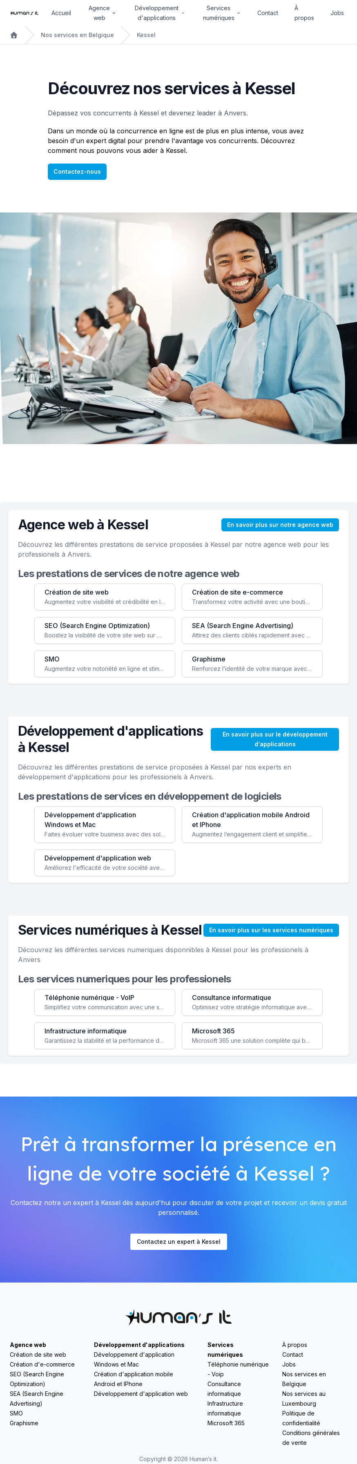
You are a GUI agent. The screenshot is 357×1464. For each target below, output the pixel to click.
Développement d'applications (139, 1344)
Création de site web (38, 1354)
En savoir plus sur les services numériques (271, 930)
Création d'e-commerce (42, 1364)
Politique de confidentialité (301, 1418)
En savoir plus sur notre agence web (280, 524)
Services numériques (225, 1349)
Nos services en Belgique (77, 34)
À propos (304, 12)
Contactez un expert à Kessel (179, 1241)
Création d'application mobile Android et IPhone (133, 1379)
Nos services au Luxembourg (304, 1398)
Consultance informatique (224, 1388)
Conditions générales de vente (311, 1437)
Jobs (337, 12)
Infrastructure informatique (225, 1408)
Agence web (28, 1344)
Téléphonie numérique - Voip (238, 1369)
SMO (16, 1413)
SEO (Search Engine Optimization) (37, 1379)
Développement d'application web (141, 1393)
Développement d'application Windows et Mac (134, 1359)
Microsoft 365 (226, 1423)
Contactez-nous (77, 171)
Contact (267, 12)
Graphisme (24, 1423)
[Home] (24, 13)
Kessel (146, 34)
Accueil (61, 12)
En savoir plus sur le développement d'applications (275, 739)
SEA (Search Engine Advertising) (36, 1398)
